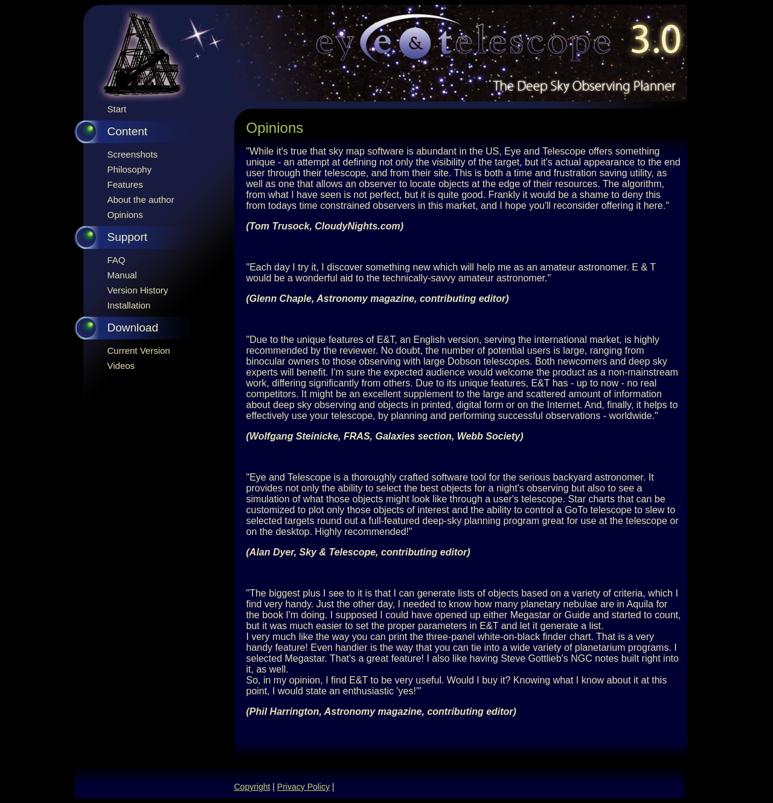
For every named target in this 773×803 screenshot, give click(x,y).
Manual (122, 275)
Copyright (252, 787)
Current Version (138, 350)
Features (125, 184)
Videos (121, 365)
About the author (141, 199)
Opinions (125, 215)
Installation (129, 305)
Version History (137, 290)
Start (117, 109)
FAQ (116, 260)
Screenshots (132, 154)
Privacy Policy (303, 787)
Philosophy (129, 169)
